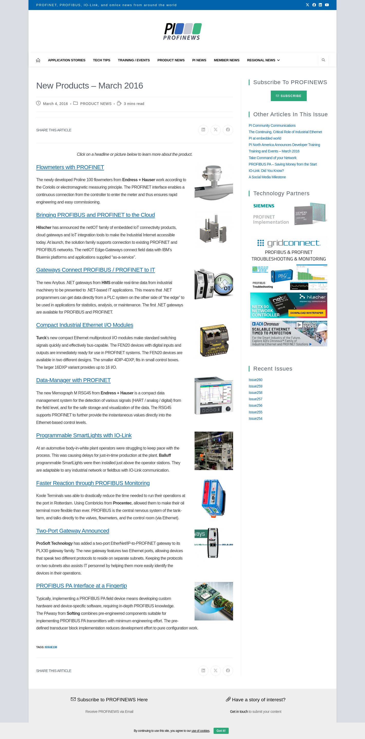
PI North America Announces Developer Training (284, 145)
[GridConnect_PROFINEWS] (288, 249)
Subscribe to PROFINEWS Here (109, 699)
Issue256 (255, 405)
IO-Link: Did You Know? (266, 171)
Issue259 (255, 386)
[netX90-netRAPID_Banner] (288, 305)
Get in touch (239, 711)
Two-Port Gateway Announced (72, 531)
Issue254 (255, 418)
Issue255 (255, 412)
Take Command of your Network (272, 158)
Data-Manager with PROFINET (73, 380)
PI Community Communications (272, 125)
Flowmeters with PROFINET (70, 167)
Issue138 (51, 647)
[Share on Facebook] (228, 130)
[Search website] (323, 60)
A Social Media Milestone (267, 177)
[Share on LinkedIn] (203, 130)
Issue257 (255, 399)
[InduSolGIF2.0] (288, 277)
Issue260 (255, 380)
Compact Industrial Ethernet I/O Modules (84, 325)
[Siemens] (288, 214)
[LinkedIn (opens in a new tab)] (320, 5)
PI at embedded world (265, 138)
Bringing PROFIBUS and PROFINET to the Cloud (95, 215)
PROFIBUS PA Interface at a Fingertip (81, 585)
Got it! (221, 731)
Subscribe (288, 96)
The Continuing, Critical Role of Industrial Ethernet (285, 132)
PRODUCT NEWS (96, 104)
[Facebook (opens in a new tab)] (314, 5)
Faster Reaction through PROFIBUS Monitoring (93, 483)
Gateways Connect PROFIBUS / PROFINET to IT (95, 270)
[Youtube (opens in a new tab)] (326, 5)
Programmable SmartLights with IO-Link (84, 435)
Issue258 (255, 393)
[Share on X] (215, 130)
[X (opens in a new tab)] (307, 5)
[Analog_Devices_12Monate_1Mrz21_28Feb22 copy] (288, 333)
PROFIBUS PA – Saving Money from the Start (283, 164)
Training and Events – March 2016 (274, 151)
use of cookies (200, 731)
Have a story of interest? (256, 699)
